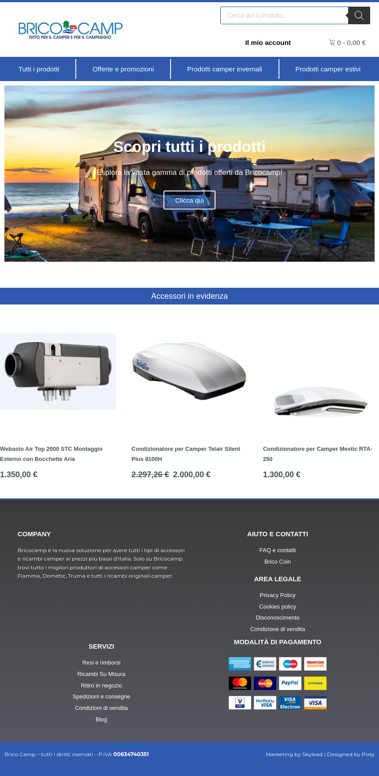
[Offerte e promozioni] (122, 69)
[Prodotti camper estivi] (328, 69)
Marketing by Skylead (294, 754)
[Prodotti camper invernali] (224, 69)
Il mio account (267, 42)
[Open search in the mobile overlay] (295, 15)
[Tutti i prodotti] (38, 69)
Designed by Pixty (351, 754)
